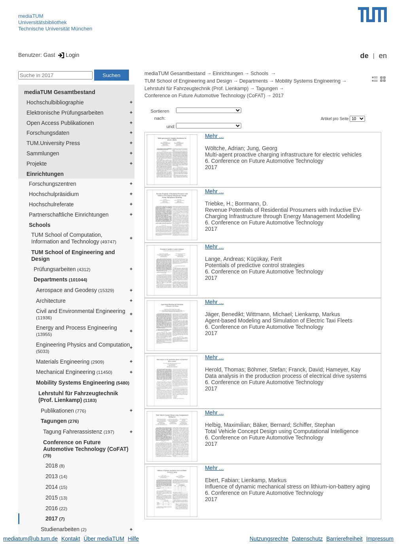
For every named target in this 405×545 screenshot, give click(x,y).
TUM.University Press (53, 143)
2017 (55, 518)
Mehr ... (214, 136)
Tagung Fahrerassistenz (78, 431)
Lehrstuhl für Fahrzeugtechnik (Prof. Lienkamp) (78, 396)
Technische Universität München (55, 29)
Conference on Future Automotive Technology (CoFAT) (86, 448)
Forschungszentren (52, 184)
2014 (56, 487)
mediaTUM (31, 16)
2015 (56, 497)
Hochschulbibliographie (55, 102)
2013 (56, 476)
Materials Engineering (70, 361)
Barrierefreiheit (344, 539)
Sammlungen (42, 153)
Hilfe (133, 539)
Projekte (36, 163)
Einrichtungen (45, 174)
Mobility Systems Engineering (82, 382)
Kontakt (70, 539)
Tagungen (60, 421)
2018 (55, 465)
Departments (60, 279)
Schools (39, 225)
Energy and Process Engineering (76, 330)
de (364, 56)
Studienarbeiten (64, 529)
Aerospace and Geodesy (75, 290)
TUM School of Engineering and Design (73, 255)
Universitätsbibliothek (42, 22)
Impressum (380, 539)
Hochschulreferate (51, 204)
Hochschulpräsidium (54, 194)
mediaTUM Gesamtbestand (59, 92)
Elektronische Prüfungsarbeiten (65, 112)
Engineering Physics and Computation (83, 347)
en (383, 56)
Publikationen (63, 410)
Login (68, 55)
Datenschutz (307, 539)
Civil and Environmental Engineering (80, 314)
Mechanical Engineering (74, 372)
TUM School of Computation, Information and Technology (73, 238)
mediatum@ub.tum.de (30, 539)
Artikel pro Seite (335, 119)
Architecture (51, 301)
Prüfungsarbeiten (62, 269)
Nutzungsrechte (269, 539)
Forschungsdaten (47, 133)
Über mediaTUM (103, 539)
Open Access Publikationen (60, 123)
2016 (56, 508)
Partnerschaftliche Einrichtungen (69, 214)
